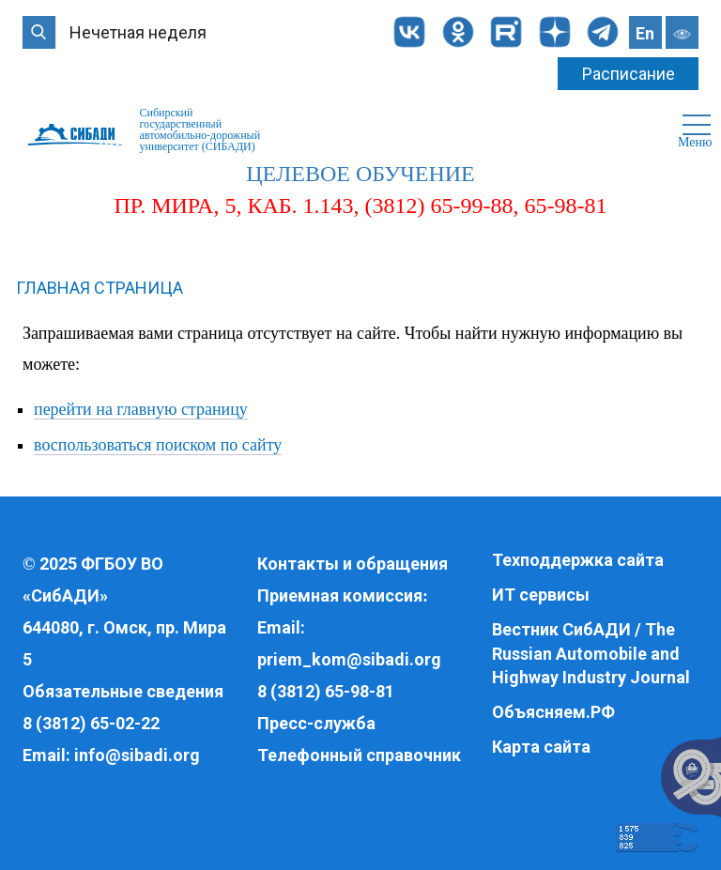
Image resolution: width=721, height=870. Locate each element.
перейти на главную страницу (141, 409)
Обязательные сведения (123, 691)
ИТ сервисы (541, 594)
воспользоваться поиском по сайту (158, 444)
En (645, 33)
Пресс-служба (316, 723)
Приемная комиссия (339, 595)
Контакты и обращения (352, 563)
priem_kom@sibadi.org (349, 659)
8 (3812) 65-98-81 (325, 691)
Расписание (628, 74)
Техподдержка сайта (578, 560)
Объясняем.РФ (553, 712)
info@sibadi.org (137, 755)
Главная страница (99, 288)
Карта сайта (541, 746)
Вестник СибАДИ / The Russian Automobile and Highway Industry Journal (591, 653)
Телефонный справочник (359, 755)
